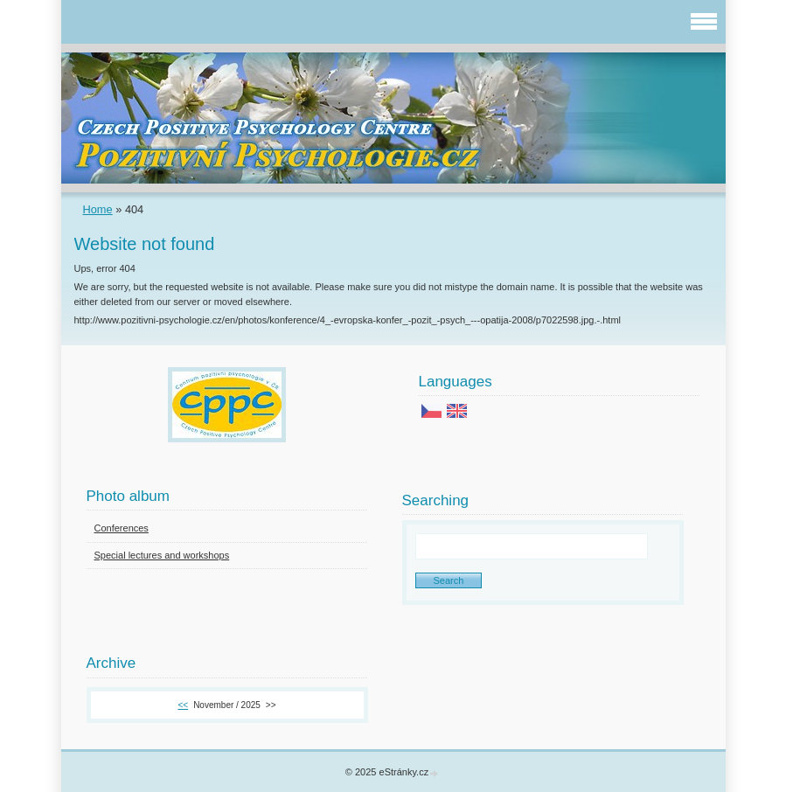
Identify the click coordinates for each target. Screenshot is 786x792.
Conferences (121, 528)
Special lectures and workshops (162, 555)
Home (98, 209)
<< (182, 705)
